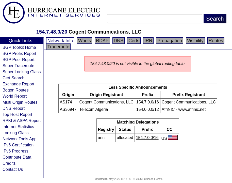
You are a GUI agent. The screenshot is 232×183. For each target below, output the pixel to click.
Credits (9, 163)
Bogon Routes (16, 90)
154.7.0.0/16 (147, 102)
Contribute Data (17, 157)
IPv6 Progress (15, 151)
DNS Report (14, 108)
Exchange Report (18, 84)
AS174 (66, 102)
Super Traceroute (18, 65)
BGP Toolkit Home (19, 47)
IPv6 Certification (18, 145)
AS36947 (68, 109)
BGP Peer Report (19, 59)
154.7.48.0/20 (51, 32)
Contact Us (13, 169)
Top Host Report (17, 114)
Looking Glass (16, 132)
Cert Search (13, 77)
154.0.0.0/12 (147, 109)
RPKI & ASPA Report (22, 120)
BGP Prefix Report (19, 53)
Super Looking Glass (22, 71)
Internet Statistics (18, 126)
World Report (15, 96)
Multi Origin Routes (20, 102)
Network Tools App (20, 138)
